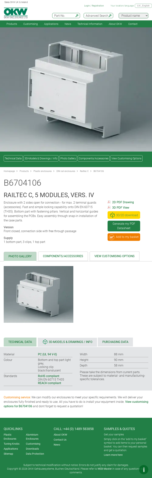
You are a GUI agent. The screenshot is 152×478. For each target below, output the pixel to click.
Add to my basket (124, 237)
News (68, 23)
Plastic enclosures (43, 171)
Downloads (32, 448)
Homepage (9, 171)
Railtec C (84, 171)
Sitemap (8, 453)
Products (11, 23)
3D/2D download (124, 215)
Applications (51, 23)
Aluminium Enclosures (32, 436)
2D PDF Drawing (123, 202)
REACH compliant (49, 383)
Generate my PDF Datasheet (124, 226)
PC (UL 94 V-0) (47, 354)
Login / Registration (94, 5)
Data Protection (35, 453)
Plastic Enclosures (10, 436)
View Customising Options (126, 158)
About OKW (60, 434)
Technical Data (13, 158)
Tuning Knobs (11, 443)
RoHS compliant (48, 376)
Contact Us (60, 439)
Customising (30, 23)
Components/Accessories (93, 158)
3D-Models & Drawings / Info (41, 158)
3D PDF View (120, 207)
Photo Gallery (68, 158)
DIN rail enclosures (65, 171)
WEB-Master (105, 468)
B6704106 (98, 171)
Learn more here (113, 454)
